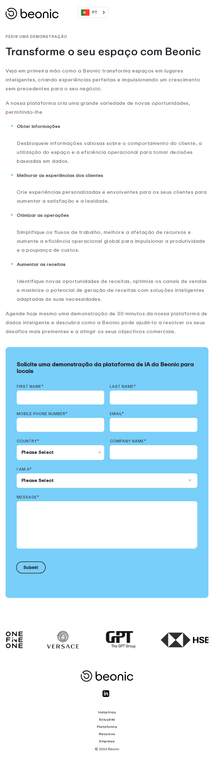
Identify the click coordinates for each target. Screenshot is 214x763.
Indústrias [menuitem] (107, 712)
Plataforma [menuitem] (107, 726)
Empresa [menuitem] (107, 741)
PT (89, 12)
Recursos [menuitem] (107, 734)
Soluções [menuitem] (107, 719)
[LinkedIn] (107, 696)
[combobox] (93, 12)
